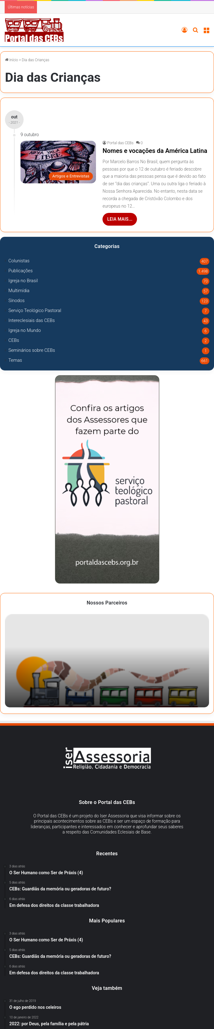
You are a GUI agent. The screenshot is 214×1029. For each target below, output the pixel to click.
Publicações (20, 270)
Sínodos (16, 300)
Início (11, 60)
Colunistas (19, 261)
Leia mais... (119, 219)
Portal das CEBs (120, 143)
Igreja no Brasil (23, 280)
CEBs (13, 340)
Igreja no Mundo (24, 330)
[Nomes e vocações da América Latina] (58, 162)
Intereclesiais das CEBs (31, 320)
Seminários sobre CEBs (31, 350)
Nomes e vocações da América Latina (154, 150)
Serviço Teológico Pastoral (34, 310)
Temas (15, 360)
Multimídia (19, 290)
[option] (107, 660)
